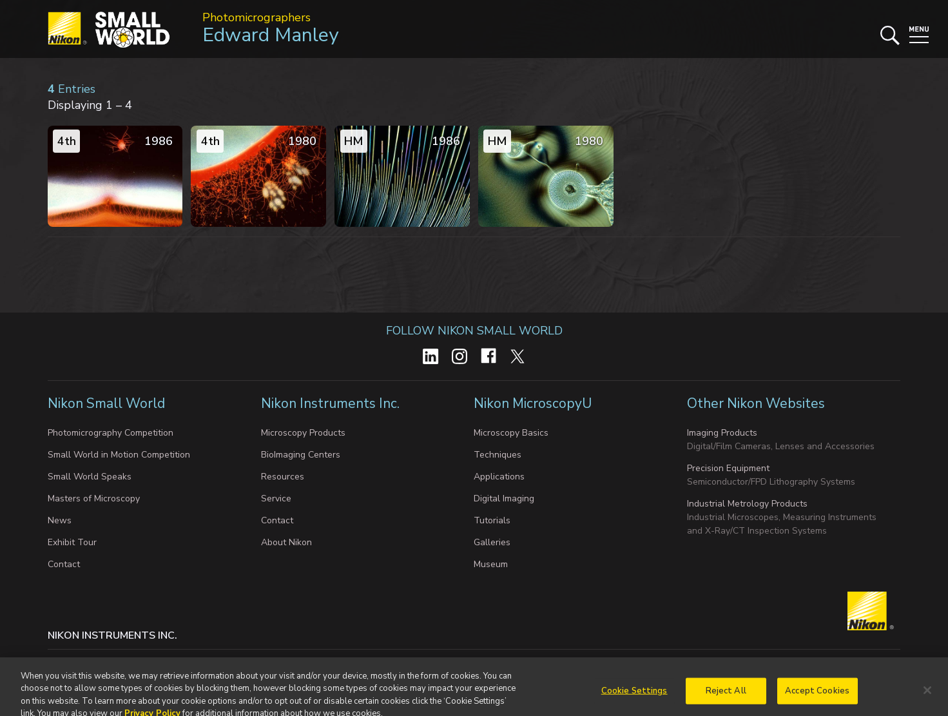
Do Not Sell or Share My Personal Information (315, 661)
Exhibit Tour (72, 542)
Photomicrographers (256, 17)
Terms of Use (451, 661)
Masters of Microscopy (94, 498)
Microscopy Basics (511, 433)
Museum (491, 564)
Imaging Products (722, 433)
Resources (282, 476)
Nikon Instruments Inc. (332, 403)
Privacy (114, 661)
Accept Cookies (817, 701)
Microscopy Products (303, 433)
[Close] (927, 700)
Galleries (492, 542)
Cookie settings (175, 661)
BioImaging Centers (300, 455)
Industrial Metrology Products (747, 504)
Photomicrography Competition (110, 433)
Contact (64, 564)
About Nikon (286, 542)
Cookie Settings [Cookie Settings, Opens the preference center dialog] (634, 701)
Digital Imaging (504, 498)
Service (276, 498)
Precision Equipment (728, 468)
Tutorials (492, 520)
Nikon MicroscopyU (533, 403)
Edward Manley (270, 35)
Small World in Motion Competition (119, 455)
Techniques (497, 455)
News (60, 520)
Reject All (726, 701)
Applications (499, 476)
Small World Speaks (89, 476)
